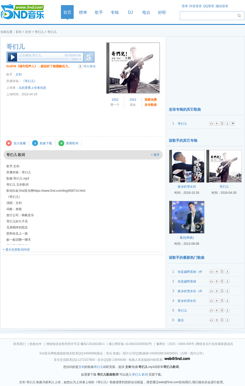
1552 (115, 99)
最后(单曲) (187, 237)
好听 (162, 12)
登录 (185, 6)
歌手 (99, 12)
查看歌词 (72, 143)
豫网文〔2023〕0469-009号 (175, 344)
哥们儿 (39, 32)
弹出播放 (89, 66)
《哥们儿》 (29, 81)
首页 (25, 12)
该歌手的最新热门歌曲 (186, 257)
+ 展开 (155, 155)
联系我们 (19, 344)
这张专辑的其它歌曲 (185, 109)
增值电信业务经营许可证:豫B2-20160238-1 (75, 344)
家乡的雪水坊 (187, 186)
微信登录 (222, 6)
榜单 (83, 12)
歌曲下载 (46, 143)
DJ (130, 12)
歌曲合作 (36, 344)
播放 (12, 57)
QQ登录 (208, 6)
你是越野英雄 (187, 281)
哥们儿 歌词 (140, 374)
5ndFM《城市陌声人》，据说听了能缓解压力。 (38, 66)
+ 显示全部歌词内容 (16, 249)
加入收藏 (20, 143)
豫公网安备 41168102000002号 (130, 344)
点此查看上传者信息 (32, 87)
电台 (146, 12)
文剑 (28, 32)
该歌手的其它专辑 (183, 140)
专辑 (115, 12)
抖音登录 (195, 6)
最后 (181, 320)
